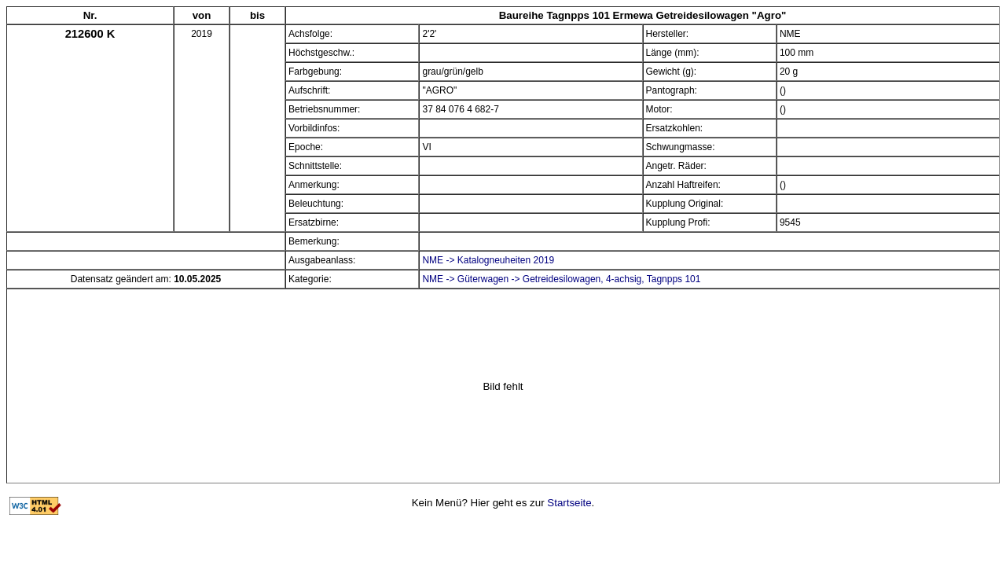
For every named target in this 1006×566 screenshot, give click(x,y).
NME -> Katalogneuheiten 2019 (488, 260)
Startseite (569, 503)
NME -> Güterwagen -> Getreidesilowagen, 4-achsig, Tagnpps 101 (561, 279)
